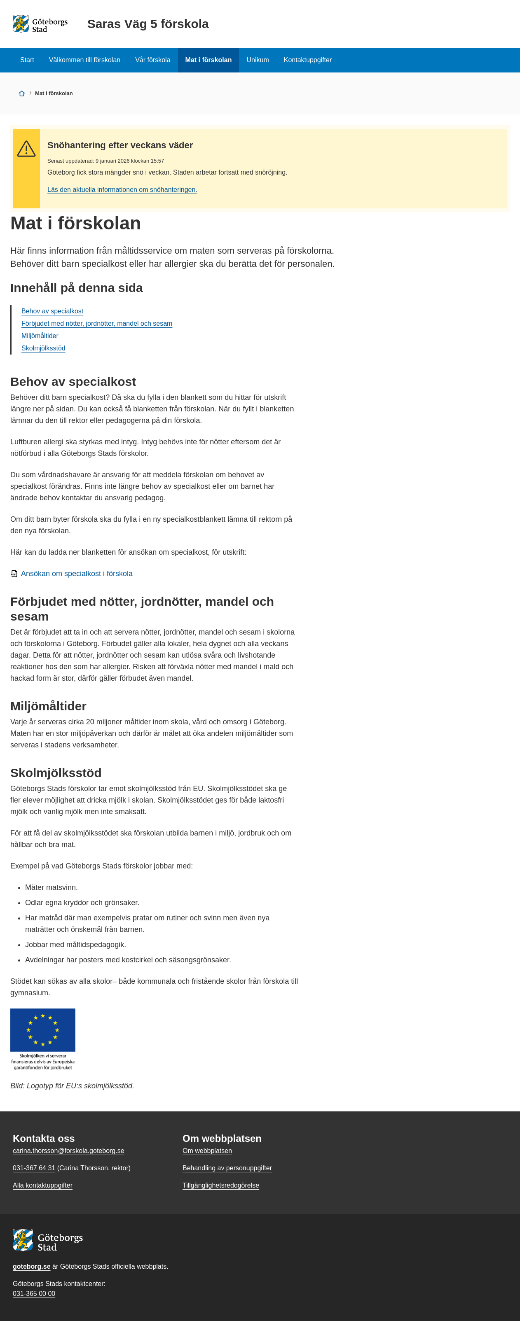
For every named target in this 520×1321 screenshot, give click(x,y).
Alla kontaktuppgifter (43, 1185)
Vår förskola (152, 59)
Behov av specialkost (52, 311)
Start (27, 59)
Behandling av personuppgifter (227, 1168)
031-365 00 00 (34, 1293)
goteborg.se (32, 1266)
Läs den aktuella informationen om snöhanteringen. (122, 189)
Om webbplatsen (207, 1150)
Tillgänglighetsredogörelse (221, 1185)
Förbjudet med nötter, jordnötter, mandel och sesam (96, 323)
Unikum (257, 59)
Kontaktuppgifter (308, 59)
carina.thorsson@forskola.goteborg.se (68, 1150)
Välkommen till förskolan (84, 59)
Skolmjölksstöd (43, 348)
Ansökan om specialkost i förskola (77, 573)
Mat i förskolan (208, 59)
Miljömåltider (40, 335)
